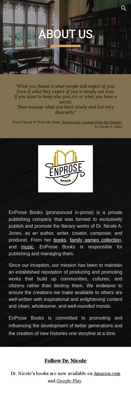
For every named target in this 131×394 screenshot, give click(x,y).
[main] (65, 37)
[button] (7, 8)
